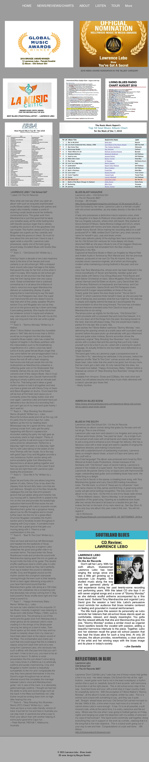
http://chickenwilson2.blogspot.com (93, 732)
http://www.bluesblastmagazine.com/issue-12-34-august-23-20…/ (108, 203)
